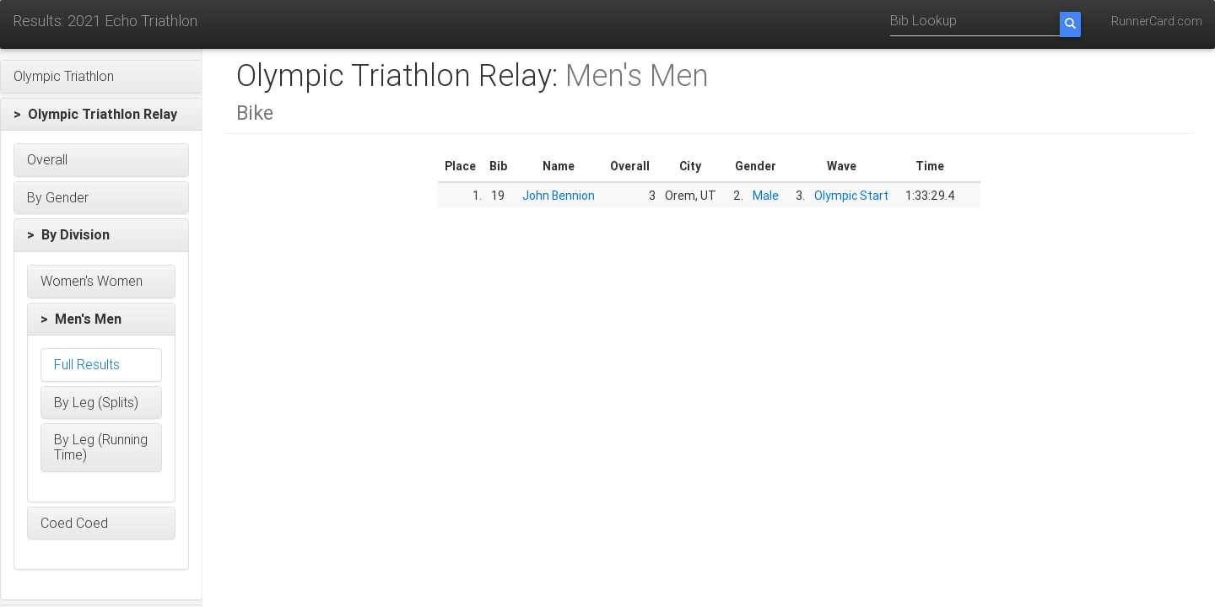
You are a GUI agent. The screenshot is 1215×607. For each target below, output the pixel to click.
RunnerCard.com (1156, 21)
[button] (101, 77)
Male (766, 195)
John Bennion (558, 195)
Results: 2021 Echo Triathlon (105, 20)
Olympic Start (851, 195)
